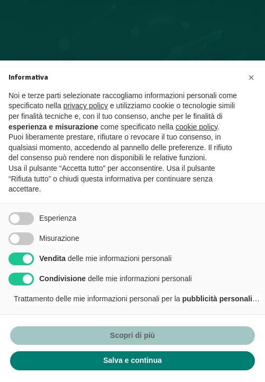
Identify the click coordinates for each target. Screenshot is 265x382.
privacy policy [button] (86, 105)
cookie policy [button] (196, 127)
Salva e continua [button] (132, 360)
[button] (251, 77)
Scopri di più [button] (132, 335)
